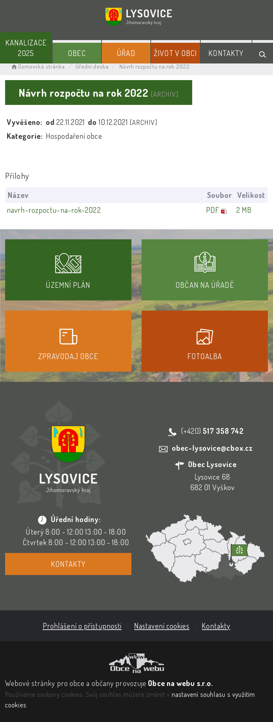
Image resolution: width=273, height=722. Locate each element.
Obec (77, 53)
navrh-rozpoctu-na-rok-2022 (54, 210)
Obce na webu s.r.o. (180, 683)
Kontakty (225, 53)
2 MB (244, 210)
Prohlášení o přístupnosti (82, 625)
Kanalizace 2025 (26, 48)
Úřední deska (92, 66)
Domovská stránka (37, 66)
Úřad (126, 53)
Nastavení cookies (161, 625)
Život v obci (175, 53)
